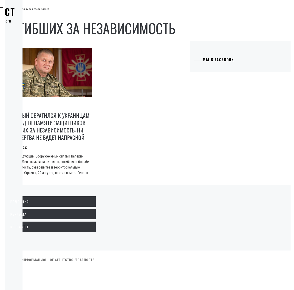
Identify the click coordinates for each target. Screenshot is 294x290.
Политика (26, 35)
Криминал (26, 65)
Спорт (22, 126)
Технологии (27, 86)
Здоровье (25, 106)
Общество (26, 55)
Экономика (27, 45)
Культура (25, 96)
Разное (23, 116)
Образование (28, 76)
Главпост (39, 12)
